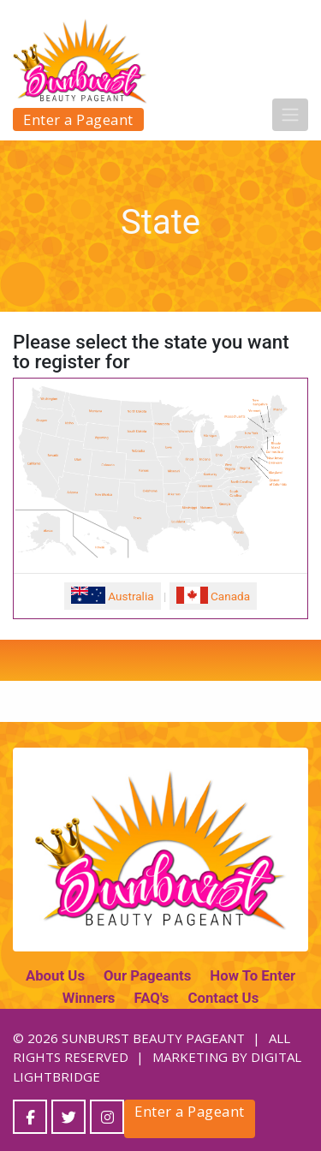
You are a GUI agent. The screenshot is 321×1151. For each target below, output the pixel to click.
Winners (89, 997)
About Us (55, 975)
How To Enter (252, 975)
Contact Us (223, 997)
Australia (112, 595)
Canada (213, 595)
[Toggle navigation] (290, 114)
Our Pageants (147, 975)
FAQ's (151, 997)
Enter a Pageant (78, 119)
